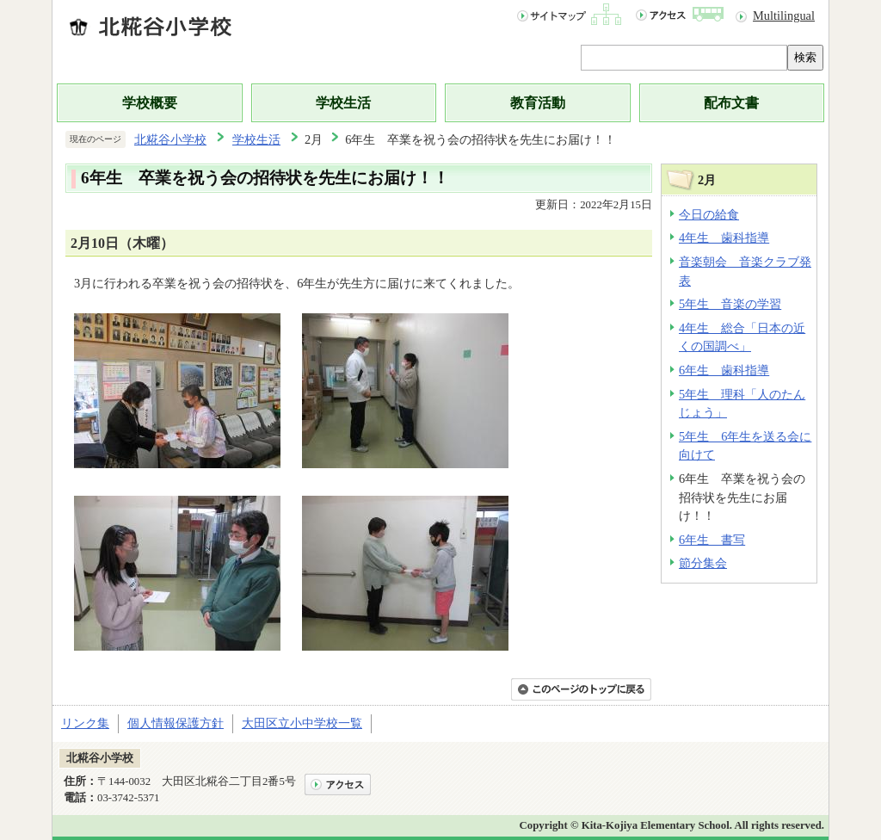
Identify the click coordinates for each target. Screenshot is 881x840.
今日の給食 (709, 214)
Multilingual (784, 15)
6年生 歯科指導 (724, 370)
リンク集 (85, 723)
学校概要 (149, 103)
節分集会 (703, 563)
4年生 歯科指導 (724, 237)
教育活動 (537, 103)
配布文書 (731, 103)
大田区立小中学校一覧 (302, 723)
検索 (805, 57)
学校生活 (343, 103)
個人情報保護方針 (175, 723)
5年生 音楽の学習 (730, 304)
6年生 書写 (712, 540)
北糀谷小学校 (170, 139)
